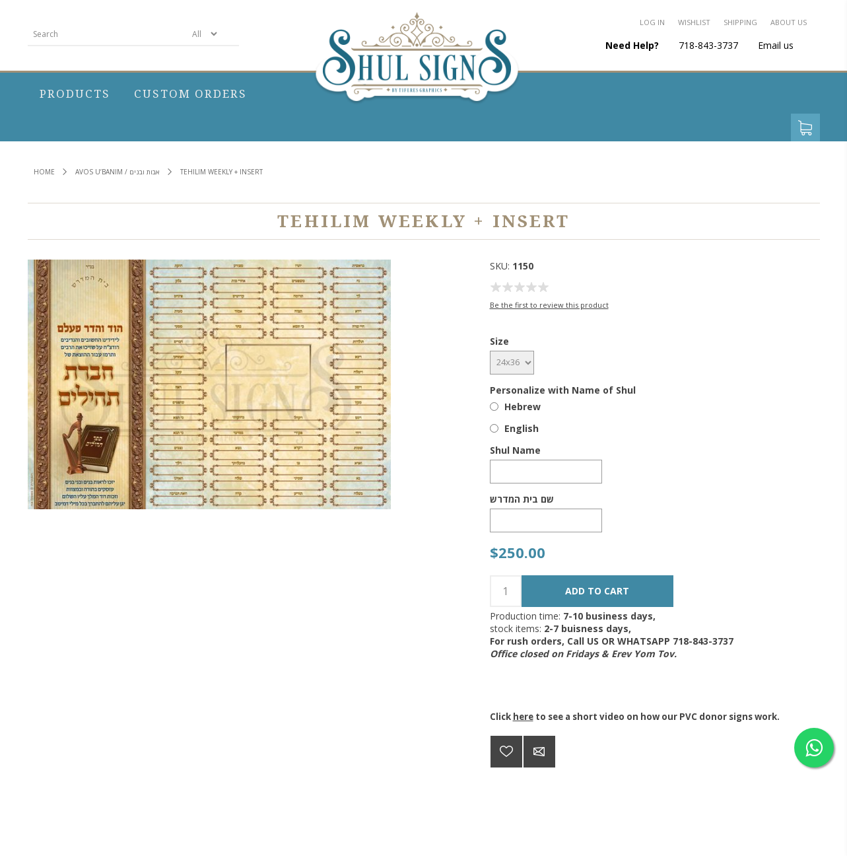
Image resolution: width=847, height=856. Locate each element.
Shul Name (515, 450)
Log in (652, 22)
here (523, 717)
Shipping (740, 22)
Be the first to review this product (549, 305)
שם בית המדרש (522, 499)
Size (499, 341)
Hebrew (522, 406)
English (521, 428)
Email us (776, 45)
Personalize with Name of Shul (563, 390)
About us (788, 22)
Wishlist (694, 22)
